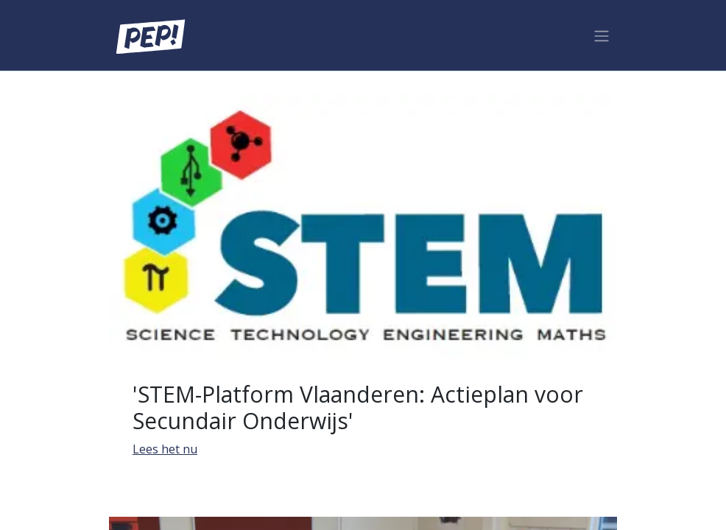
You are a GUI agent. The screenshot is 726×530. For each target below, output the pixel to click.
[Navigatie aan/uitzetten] (601, 35)
